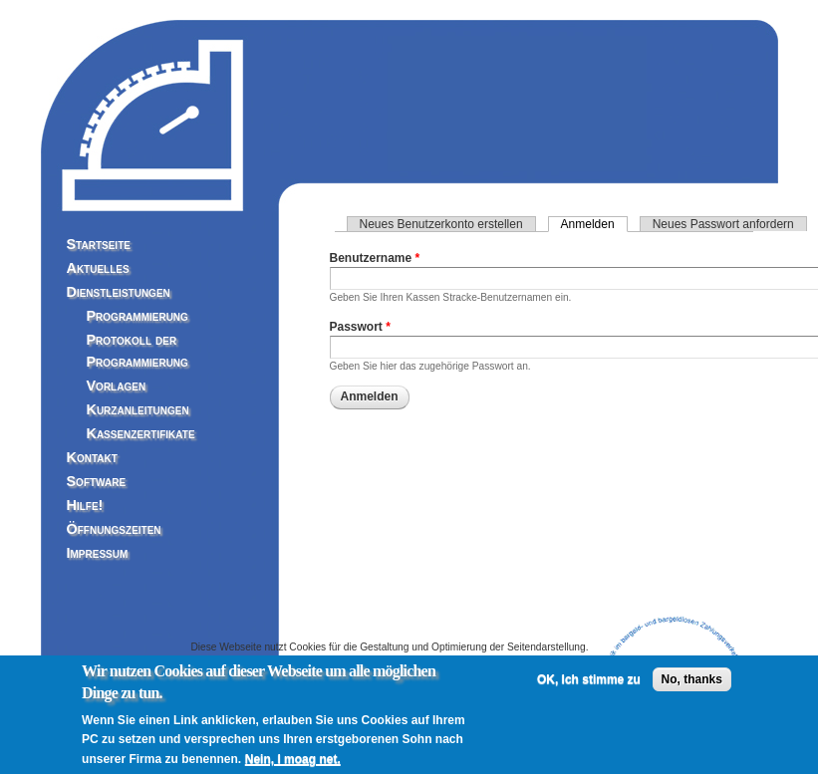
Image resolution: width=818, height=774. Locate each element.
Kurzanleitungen (138, 409)
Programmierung (137, 316)
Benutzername (375, 258)
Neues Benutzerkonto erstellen (441, 224)
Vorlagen (116, 385)
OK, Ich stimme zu (589, 685)
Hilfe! (85, 505)
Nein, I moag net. (293, 765)
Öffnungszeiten (114, 529)
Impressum (98, 553)
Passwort (360, 327)
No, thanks (692, 685)
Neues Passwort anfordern (723, 224)
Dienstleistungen (118, 292)
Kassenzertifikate (141, 433)
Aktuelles (98, 268)
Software (97, 481)
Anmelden (594, 224)
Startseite (99, 244)
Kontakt (92, 457)
